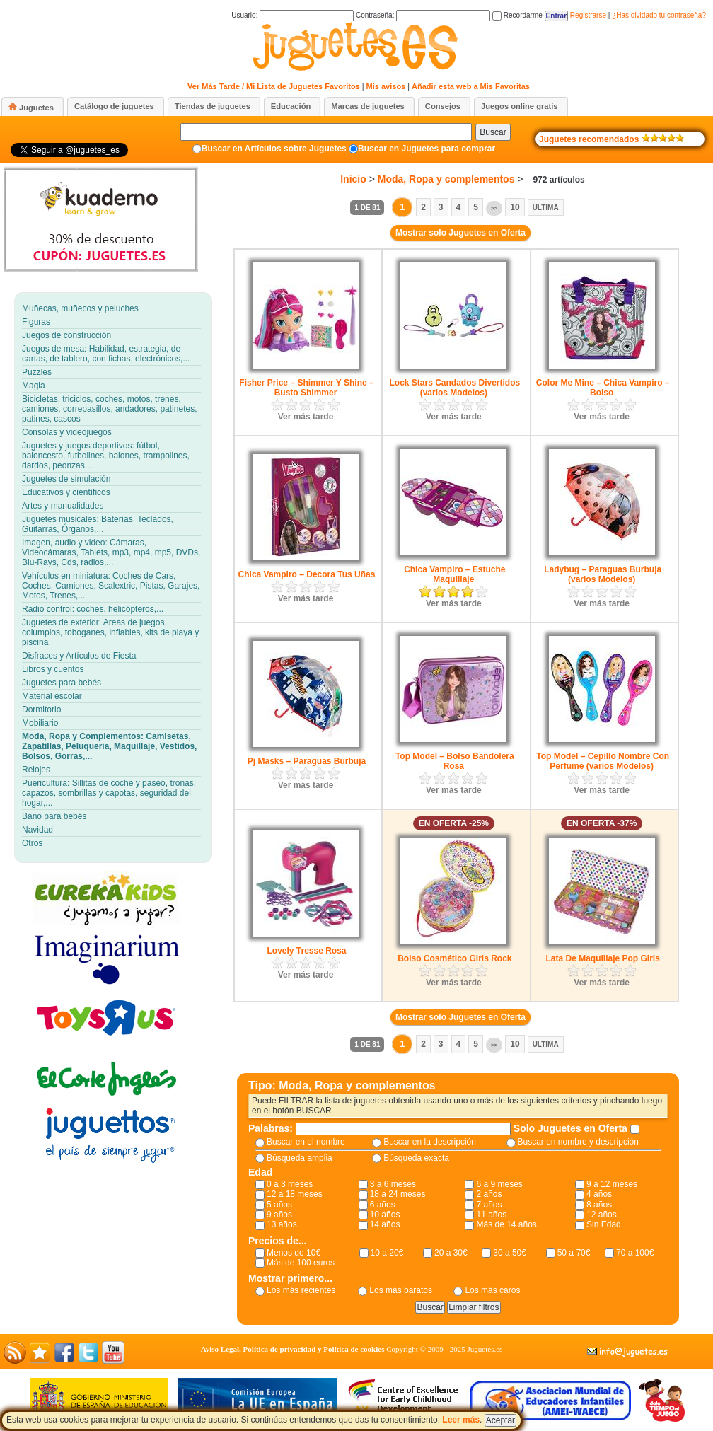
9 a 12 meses (611, 1184)
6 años (382, 1205)
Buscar (493, 132)
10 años (385, 1214)
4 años (599, 1194)
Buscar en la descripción (429, 1142)
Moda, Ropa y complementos (446, 179)
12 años (601, 1214)
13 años (282, 1224)
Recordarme (517, 15)
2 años (489, 1194)
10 (514, 207)
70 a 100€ (635, 1253)
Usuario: (292, 15)
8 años (599, 1205)
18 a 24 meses (398, 1194)
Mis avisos (386, 86)
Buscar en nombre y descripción (578, 1142)
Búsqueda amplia (299, 1158)
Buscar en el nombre (306, 1142)
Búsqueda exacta (416, 1158)
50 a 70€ (574, 1253)
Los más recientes (301, 1290)
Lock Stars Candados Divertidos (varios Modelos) (454, 388)
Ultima (546, 208)
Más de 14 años (506, 1224)
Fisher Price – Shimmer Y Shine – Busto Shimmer (306, 388)
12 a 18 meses (295, 1194)
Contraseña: (423, 15)
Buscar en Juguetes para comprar (426, 148)
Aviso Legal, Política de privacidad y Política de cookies (293, 1349)
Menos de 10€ (293, 1253)
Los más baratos (400, 1290)
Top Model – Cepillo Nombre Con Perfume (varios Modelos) (602, 761)
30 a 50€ (509, 1253)
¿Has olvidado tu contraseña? (659, 15)
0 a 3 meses (290, 1184)
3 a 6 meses (393, 1184)
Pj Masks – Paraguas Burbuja (307, 761)
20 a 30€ (451, 1253)
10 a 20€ (387, 1253)
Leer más (461, 1420)
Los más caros (492, 1290)
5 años (279, 1205)
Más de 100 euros (301, 1263)
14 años (385, 1224)
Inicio (353, 179)
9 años (279, 1214)
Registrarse (588, 15)
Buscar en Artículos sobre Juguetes (274, 148)
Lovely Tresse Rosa (306, 951)
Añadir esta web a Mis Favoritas (471, 86)
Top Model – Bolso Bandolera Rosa (454, 761)
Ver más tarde (306, 417)
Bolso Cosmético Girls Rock (454, 958)
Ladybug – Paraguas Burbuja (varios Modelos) (602, 574)
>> (494, 208)
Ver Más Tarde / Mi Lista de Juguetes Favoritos (273, 86)
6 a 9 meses (499, 1184)
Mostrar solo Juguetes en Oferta (460, 233)
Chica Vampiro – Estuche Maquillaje (454, 574)
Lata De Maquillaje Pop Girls (602, 958)
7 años (489, 1205)
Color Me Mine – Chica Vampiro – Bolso (603, 388)
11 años (491, 1214)
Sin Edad (603, 1224)
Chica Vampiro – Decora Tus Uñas (307, 574)
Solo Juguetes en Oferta (572, 1128)
